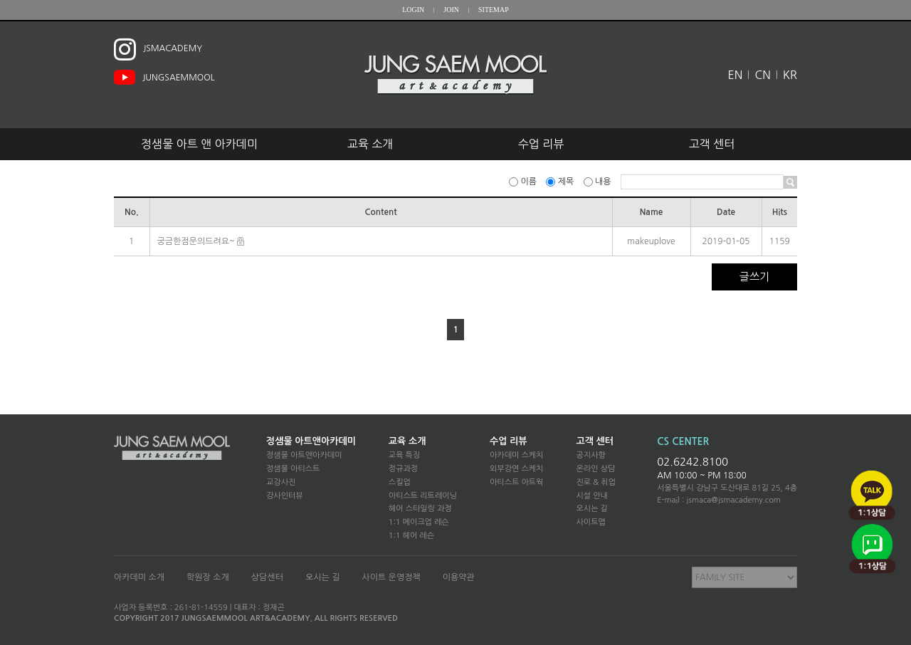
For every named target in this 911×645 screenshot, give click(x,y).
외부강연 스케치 (516, 469)
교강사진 (280, 482)
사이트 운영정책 (391, 577)
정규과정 (403, 469)
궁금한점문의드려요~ (196, 241)
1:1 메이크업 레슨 (419, 522)
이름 (524, 181)
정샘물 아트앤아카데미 (311, 441)
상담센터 (267, 577)
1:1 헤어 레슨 (411, 536)
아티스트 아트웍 (516, 482)
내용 (599, 181)
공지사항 (590, 455)
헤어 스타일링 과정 (420, 509)
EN (735, 74)
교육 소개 (370, 144)
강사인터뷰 (284, 496)
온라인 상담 (595, 469)
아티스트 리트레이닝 (423, 496)
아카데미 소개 (139, 577)
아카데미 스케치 (516, 455)
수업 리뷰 (541, 144)
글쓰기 (754, 276)
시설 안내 (591, 496)
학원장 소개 (207, 577)
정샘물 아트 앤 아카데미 (199, 144)
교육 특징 (404, 455)
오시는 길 (591, 509)
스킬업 (400, 482)
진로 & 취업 (596, 482)
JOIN (451, 10)
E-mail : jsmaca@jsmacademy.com (719, 500)
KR (790, 74)
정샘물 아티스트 (293, 469)
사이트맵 (590, 522)
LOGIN (413, 10)
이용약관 (459, 577)
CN (762, 74)
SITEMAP (493, 10)
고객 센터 (712, 144)
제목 (561, 181)
